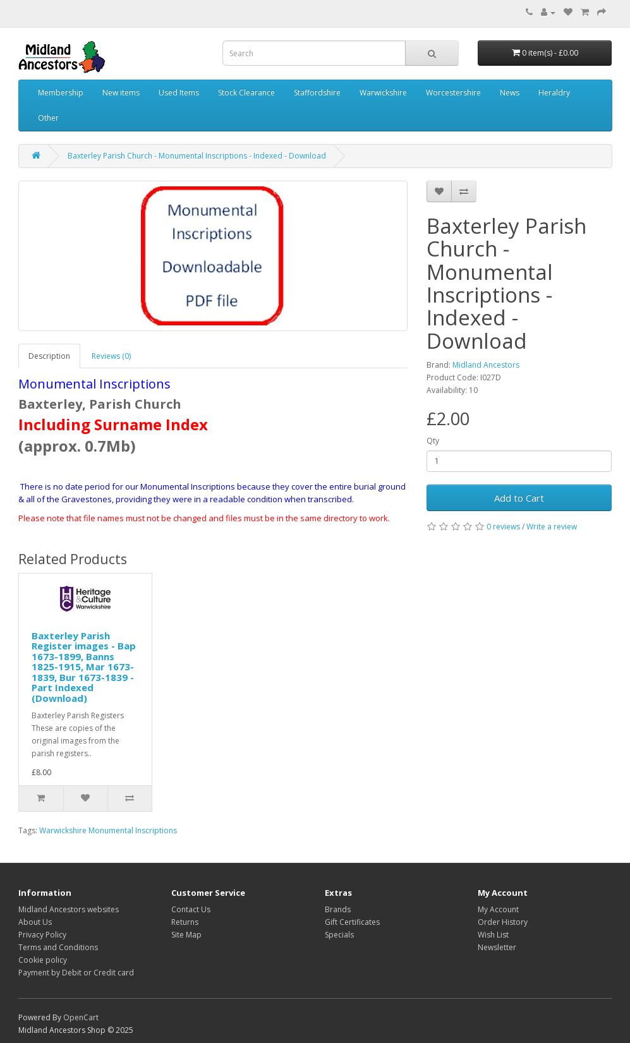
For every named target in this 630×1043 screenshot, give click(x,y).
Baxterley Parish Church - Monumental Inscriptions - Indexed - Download (197, 155)
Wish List (493, 934)
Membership (60, 92)
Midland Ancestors (485, 364)
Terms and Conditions (58, 947)
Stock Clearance (246, 92)
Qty (433, 440)
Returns (184, 922)
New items (121, 92)
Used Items (179, 92)
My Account (498, 909)
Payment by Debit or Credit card (76, 972)
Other (48, 117)
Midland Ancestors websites (68, 909)
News (509, 92)
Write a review (551, 526)
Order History (503, 922)
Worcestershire (453, 92)
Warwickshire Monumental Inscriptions (108, 830)
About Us (35, 922)
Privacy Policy (42, 934)
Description (49, 356)
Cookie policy (42, 960)
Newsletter (497, 947)
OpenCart (81, 1017)
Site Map (186, 934)
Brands (338, 909)
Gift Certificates (352, 922)
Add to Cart (519, 497)
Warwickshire (383, 92)
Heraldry (554, 92)
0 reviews (503, 526)
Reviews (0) (111, 356)
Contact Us (190, 909)
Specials (339, 934)
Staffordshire (317, 92)
